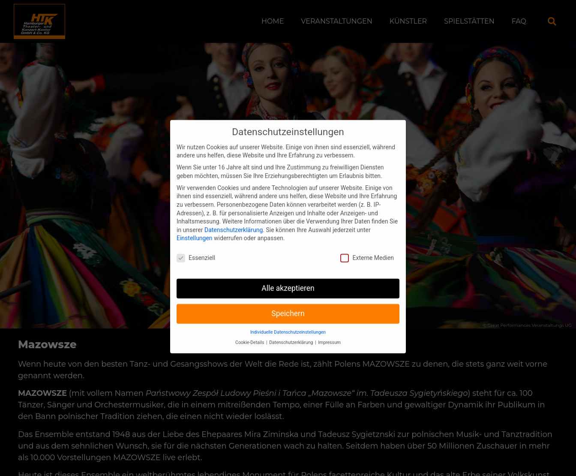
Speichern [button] (287, 305)
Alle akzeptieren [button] (288, 280)
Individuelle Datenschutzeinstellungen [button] (288, 324)
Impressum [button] (329, 334)
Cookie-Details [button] (250, 334)
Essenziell (196, 250)
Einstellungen (195, 230)
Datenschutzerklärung (233, 221)
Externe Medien (366, 250)
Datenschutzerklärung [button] (291, 334)
